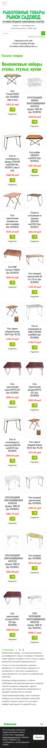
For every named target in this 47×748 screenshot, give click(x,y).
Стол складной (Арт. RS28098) (34, 557)
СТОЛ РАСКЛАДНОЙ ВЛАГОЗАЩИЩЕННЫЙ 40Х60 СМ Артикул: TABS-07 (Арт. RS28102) (36, 620)
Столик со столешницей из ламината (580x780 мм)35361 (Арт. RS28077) (34, 220)
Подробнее (12, 114)
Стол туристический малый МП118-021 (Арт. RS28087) (12, 388)
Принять (38, 737)
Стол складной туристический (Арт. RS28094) (34, 500)
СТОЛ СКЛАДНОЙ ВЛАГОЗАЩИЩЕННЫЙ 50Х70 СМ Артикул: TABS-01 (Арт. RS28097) (13, 561)
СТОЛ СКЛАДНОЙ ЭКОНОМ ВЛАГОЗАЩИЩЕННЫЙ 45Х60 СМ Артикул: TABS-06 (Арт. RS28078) (36, 105)
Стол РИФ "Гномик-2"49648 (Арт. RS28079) (12, 269)
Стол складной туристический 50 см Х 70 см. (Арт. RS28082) (34, 278)
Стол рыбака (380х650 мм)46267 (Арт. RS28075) (34, 157)
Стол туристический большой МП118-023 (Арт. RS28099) (12, 619)
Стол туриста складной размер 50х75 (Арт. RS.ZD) (12, 331)
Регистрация (39, 37)
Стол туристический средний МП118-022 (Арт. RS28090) (34, 389)
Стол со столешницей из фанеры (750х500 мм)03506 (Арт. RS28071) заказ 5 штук (12, 163)
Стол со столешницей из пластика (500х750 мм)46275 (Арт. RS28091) (12, 445)
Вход (30, 37)
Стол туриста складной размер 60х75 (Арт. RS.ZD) (34, 444)
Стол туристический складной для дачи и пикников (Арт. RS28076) (12, 221)
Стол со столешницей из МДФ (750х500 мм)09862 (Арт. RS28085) (34, 331)
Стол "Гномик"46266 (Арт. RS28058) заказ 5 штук (12, 95)
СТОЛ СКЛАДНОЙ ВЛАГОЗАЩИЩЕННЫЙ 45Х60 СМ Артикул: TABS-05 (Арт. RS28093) (13, 503)
